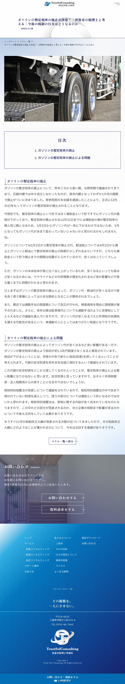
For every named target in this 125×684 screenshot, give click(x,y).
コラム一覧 (25, 41)
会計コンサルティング (37, 560)
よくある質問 (61, 572)
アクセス (60, 566)
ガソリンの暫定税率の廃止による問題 (64, 158)
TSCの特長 (61, 549)
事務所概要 (62, 560)
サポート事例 (32, 566)
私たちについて (62, 538)
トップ (28, 538)
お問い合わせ (89, 544)
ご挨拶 (59, 544)
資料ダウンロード (91, 538)
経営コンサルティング (37, 555)
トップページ (10, 41)
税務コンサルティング (37, 549)
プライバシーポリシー (62, 589)
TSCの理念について (66, 555)
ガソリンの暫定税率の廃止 (56, 150)
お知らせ (29, 572)
